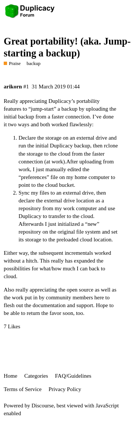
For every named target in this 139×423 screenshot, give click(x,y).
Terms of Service (23, 389)
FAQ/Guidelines (73, 376)
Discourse (43, 406)
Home (10, 376)
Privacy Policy (65, 389)
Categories (36, 376)
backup (34, 63)
